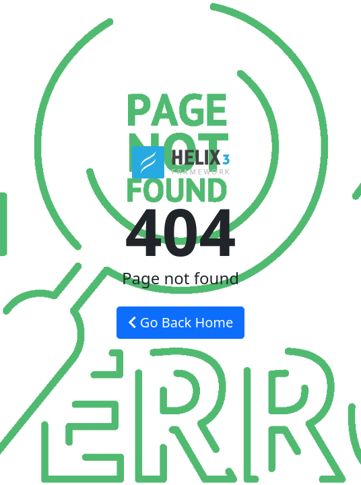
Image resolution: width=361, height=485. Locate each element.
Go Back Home (181, 322)
